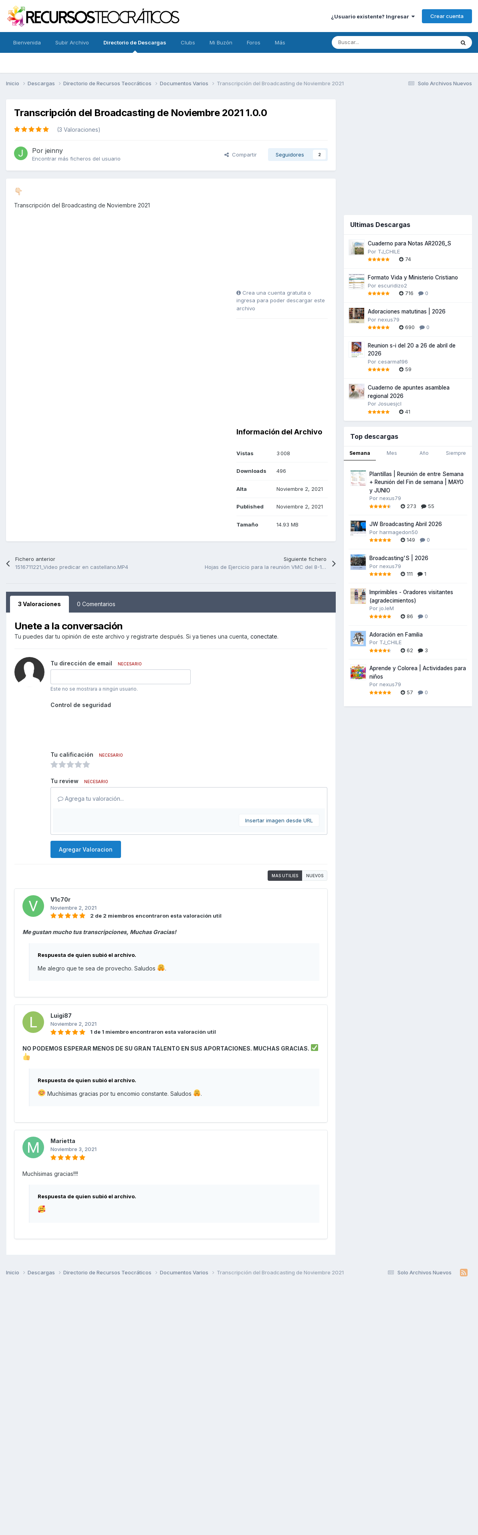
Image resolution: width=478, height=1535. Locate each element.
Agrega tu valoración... (91, 798)
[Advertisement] (286, 237)
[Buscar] (375, 42)
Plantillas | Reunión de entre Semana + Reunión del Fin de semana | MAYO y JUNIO (416, 482)
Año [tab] (424, 453)
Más (280, 42)
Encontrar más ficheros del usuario (76, 158)
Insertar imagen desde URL (279, 820)
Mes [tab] (392, 453)
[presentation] (111, 726)
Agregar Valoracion (86, 849)
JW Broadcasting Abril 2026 (405, 524)
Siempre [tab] (456, 453)
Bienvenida (27, 42)
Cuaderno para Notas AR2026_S (409, 243)
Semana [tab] (359, 453)
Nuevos (314, 875)
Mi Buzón (221, 42)
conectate (263, 636)
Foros (253, 42)
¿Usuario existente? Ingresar (373, 16)
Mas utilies (285, 875)
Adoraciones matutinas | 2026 (407, 311)
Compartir (240, 154)
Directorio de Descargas (134, 46)
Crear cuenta (447, 16)
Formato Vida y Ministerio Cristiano (413, 277)
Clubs (188, 42)
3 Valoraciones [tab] (39, 604)
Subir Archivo (72, 42)
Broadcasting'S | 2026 (398, 558)
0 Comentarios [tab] (96, 604)
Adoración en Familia (396, 634)
